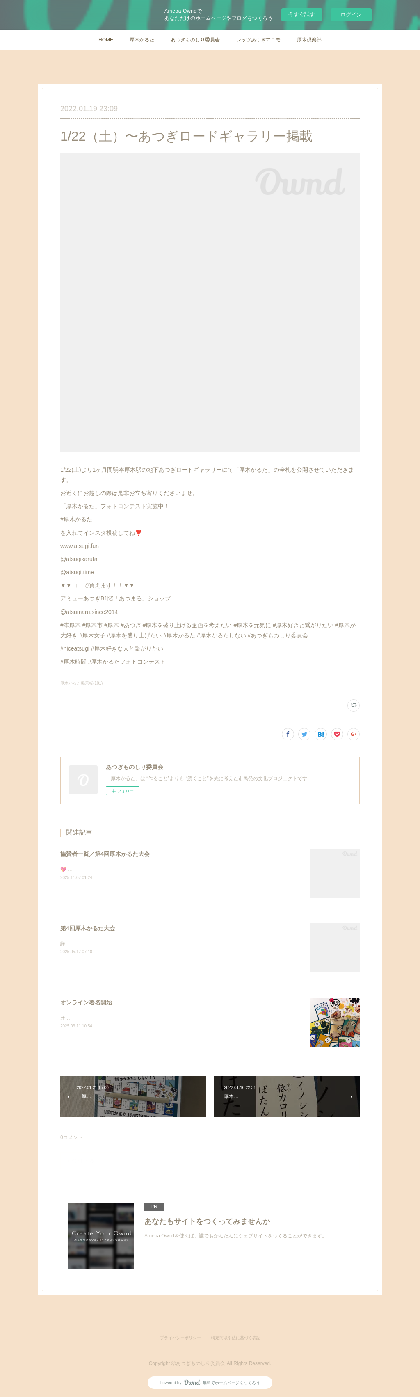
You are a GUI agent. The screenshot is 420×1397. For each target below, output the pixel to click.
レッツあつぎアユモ (258, 40)
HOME (105, 40)
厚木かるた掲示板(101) (81, 683)
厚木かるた (142, 40)
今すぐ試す (301, 14)
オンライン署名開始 (86, 1002)
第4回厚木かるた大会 (87, 928)
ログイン (351, 14)
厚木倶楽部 (309, 40)
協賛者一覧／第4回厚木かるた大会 (105, 854)
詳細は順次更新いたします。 (92, 944)
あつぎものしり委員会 (195, 40)
